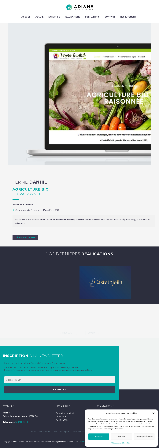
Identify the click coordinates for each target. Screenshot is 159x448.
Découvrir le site (25, 237)
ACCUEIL (26, 17)
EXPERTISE (54, 17)
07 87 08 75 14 (21, 422)
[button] (153, 413)
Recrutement (128, 17)
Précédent (66, 333)
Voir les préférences (144, 436)
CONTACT (110, 17)
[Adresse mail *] (59, 380)
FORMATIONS (92, 17)
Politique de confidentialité (120, 443)
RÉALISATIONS (72, 17)
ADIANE (39, 17)
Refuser (121, 436)
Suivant (94, 333)
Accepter (99, 436)
